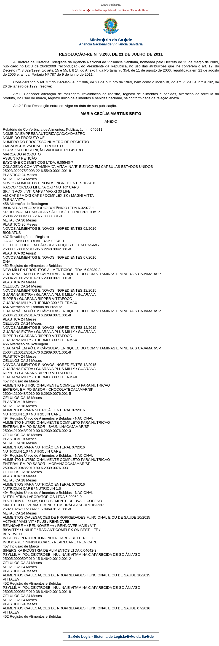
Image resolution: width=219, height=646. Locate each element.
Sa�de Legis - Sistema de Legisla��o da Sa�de (111, 636)
